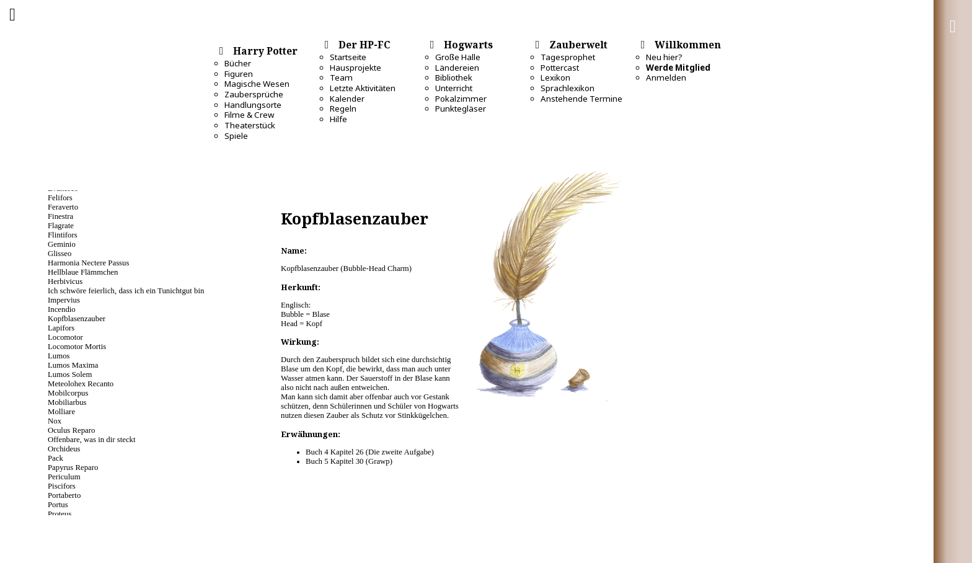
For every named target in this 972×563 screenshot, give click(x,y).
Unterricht (453, 88)
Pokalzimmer (461, 98)
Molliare (61, 411)
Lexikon (555, 77)
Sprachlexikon (567, 88)
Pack (55, 458)
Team (341, 77)
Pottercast (560, 67)
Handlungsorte (252, 104)
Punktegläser (460, 108)
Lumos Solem (70, 374)
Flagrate (61, 225)
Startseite (348, 57)
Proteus (59, 514)
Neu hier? (664, 57)
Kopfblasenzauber (76, 318)
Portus (58, 504)
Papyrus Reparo (73, 467)
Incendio (62, 309)
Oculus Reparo (71, 430)
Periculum (64, 476)
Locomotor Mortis (77, 346)
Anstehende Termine (581, 98)
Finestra (60, 216)
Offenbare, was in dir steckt (92, 439)
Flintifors (62, 235)
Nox (54, 421)
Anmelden (666, 77)
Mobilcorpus (68, 393)
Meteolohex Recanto (80, 383)
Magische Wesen (256, 83)
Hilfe (338, 119)
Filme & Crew (249, 114)
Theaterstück (249, 125)
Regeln (343, 108)
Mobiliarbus (67, 402)
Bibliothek (453, 77)
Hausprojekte (355, 67)
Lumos (59, 356)
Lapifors (61, 328)
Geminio (62, 244)
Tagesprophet (568, 57)
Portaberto (64, 495)
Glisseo (59, 253)
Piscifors (62, 486)
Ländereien (457, 67)
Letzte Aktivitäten (362, 88)
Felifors (60, 197)
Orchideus (64, 449)
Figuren (238, 73)
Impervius (64, 300)
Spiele (236, 135)
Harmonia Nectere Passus (88, 263)
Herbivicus (65, 281)
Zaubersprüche (253, 94)
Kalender (347, 98)
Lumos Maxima (73, 365)
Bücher (237, 63)
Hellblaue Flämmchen (83, 272)
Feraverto (63, 207)
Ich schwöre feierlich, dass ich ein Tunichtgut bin (126, 290)
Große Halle (457, 57)
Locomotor (65, 337)
